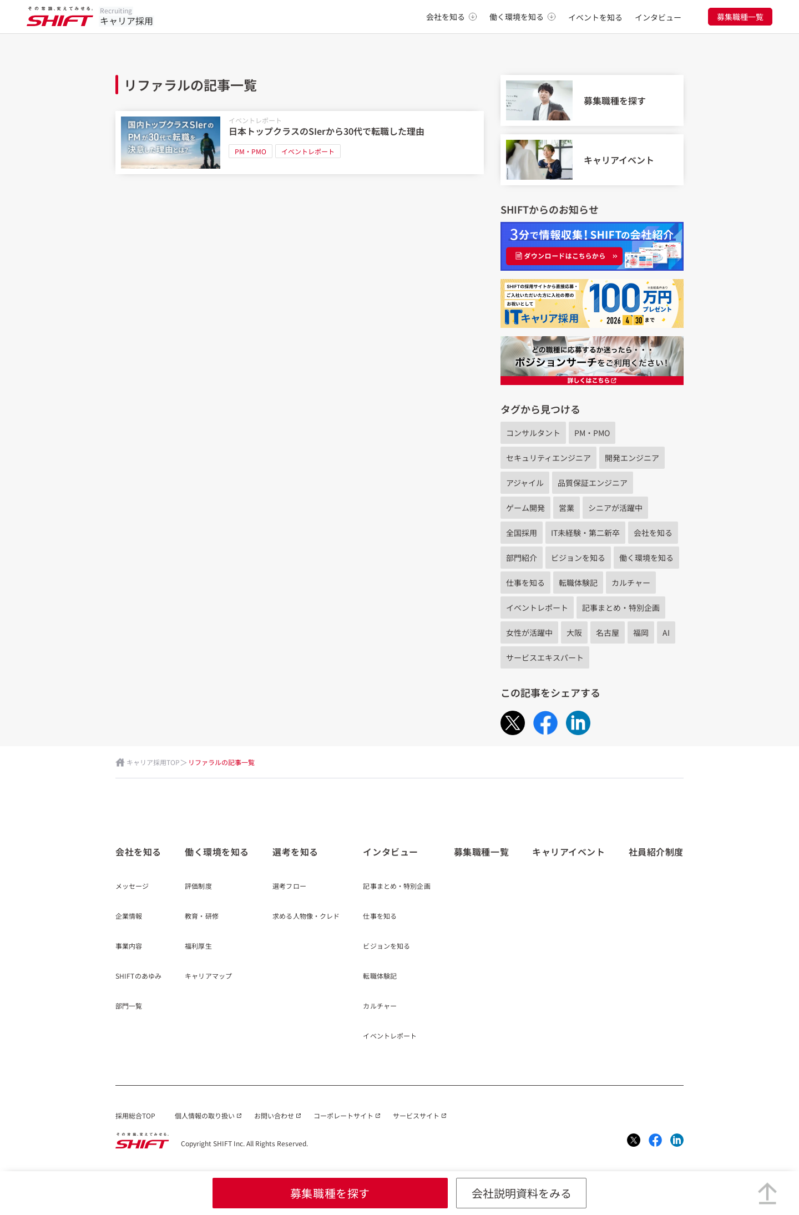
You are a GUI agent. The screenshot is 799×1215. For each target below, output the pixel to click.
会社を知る (451, 16)
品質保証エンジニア (593, 482)
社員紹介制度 (656, 851)
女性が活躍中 (529, 632)
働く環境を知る (522, 16)
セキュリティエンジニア (548, 457)
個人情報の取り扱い (205, 1115)
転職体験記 (578, 582)
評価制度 (198, 886)
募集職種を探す (330, 1193)
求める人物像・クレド (306, 916)
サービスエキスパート (545, 657)
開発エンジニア (632, 457)
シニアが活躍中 (615, 507)
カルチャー (630, 582)
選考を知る (295, 851)
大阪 (574, 632)
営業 (566, 507)
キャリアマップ (208, 976)
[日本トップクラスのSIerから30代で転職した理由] (299, 142)
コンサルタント (533, 432)
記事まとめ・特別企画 (621, 607)
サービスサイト (416, 1115)
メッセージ (132, 886)
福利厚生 (198, 946)
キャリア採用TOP (153, 762)
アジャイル (525, 482)
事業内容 (128, 946)
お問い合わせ (274, 1115)
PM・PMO (250, 151)
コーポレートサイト (343, 1115)
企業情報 (128, 916)
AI (666, 632)
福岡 (641, 632)
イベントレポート (255, 120)
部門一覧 (128, 1006)
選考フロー (289, 886)
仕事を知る (525, 582)
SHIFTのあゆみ (138, 976)
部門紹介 (521, 557)
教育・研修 (202, 916)
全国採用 (521, 532)
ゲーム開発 (525, 507)
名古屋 (607, 632)
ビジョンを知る (578, 557)
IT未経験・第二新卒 (585, 532)
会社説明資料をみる (522, 1193)
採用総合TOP (135, 1115)
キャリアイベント (568, 851)
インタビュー (658, 17)
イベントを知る (595, 17)
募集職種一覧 (740, 16)
